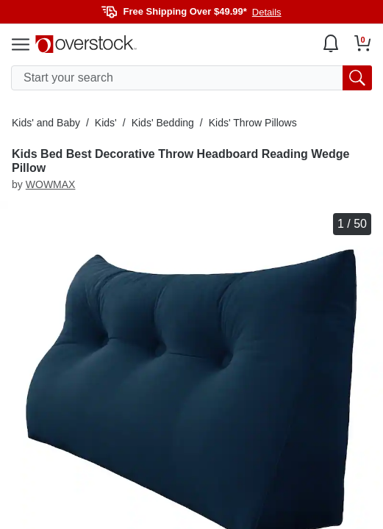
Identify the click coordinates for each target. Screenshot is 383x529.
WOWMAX (51, 184)
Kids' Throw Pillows (253, 123)
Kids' (106, 123)
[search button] (357, 77)
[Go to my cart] (362, 43)
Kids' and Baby (46, 123)
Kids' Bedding (163, 123)
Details (267, 12)
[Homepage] (86, 44)
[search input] (191, 77)
